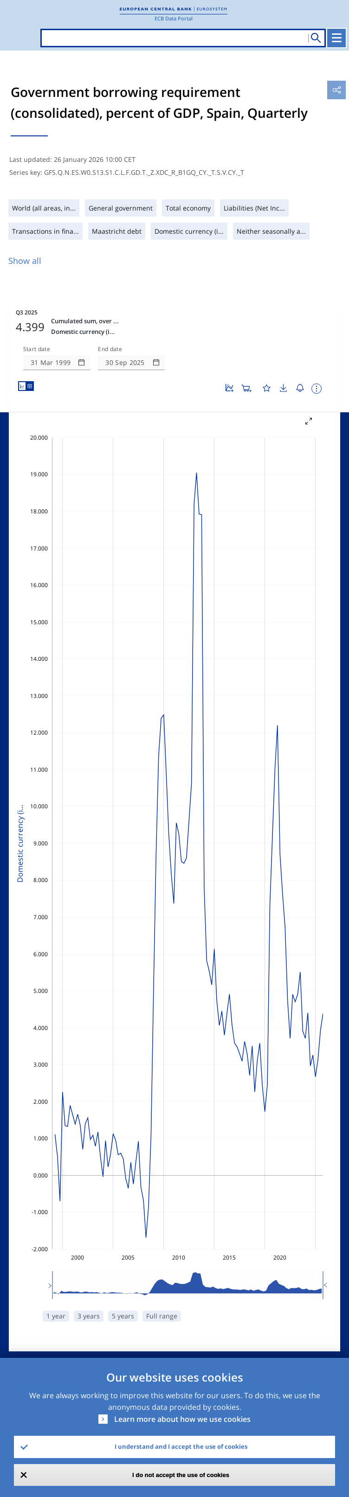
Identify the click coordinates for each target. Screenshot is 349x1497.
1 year (55, 1315)
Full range (161, 1315)
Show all (24, 260)
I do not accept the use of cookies (180, 1474)
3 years (89, 1315)
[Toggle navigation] (336, 38)
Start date (36, 349)
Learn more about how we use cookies (182, 1419)
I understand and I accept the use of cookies (181, 1446)
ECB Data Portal (174, 18)
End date (110, 349)
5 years (123, 1315)
